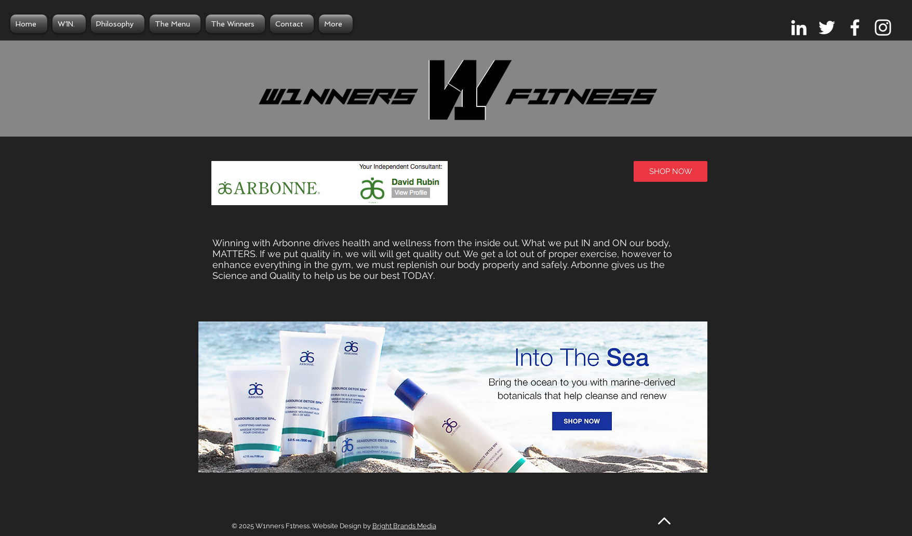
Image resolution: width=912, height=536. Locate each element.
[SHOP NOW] (670, 171)
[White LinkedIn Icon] (799, 27)
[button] (452, 415)
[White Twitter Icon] (827, 27)
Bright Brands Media (404, 526)
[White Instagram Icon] (883, 27)
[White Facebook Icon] (855, 27)
